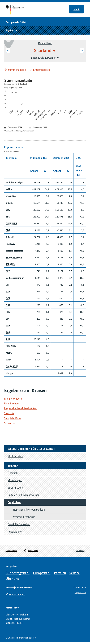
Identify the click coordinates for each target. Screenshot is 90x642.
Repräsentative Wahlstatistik (29, 509)
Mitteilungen (15, 480)
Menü (77, 9)
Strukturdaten (15, 487)
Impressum (80, 592)
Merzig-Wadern (13, 398)
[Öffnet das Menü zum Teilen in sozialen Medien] (30, 550)
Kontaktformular (17, 594)
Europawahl (41, 573)
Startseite (18, 10)
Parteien (60, 573)
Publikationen (15, 531)
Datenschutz (80, 587)
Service (74, 573)
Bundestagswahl (17, 573)
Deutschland (45, 43)
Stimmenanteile (17, 69)
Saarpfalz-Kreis (12, 418)
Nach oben (80, 550)
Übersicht (13, 473)
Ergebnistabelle (41, 69)
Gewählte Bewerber (19, 524)
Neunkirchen (11, 403)
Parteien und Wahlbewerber (23, 495)
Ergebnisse (11, 30)
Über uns (12, 578)
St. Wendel (10, 423)
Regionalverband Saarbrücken (20, 408)
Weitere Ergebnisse (24, 517)
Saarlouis (9, 413)
